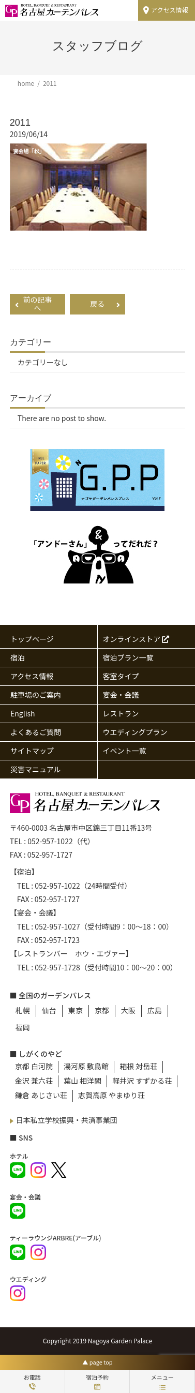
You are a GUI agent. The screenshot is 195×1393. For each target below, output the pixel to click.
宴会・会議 (121, 695)
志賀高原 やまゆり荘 (111, 1095)
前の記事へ (33, 303)
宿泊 (17, 657)
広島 (154, 1010)
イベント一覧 (124, 750)
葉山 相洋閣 (82, 1080)
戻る (105, 303)
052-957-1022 (49, 841)
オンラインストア (136, 639)
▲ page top (97, 1362)
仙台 (49, 1010)
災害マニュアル (35, 769)
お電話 (32, 1381)
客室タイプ (121, 676)
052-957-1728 (57, 967)
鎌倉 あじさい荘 (41, 1095)
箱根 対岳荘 (138, 1066)
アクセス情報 (169, 9)
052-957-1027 (57, 926)
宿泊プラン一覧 (128, 657)
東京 (75, 1010)
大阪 (128, 1010)
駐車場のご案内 (35, 695)
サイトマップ (32, 750)
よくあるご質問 (35, 732)
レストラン (121, 713)
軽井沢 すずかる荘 (142, 1080)
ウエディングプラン (135, 732)
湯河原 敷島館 (86, 1066)
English (22, 713)
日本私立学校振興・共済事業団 (66, 1120)
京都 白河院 (34, 1066)
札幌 (23, 1010)
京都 (102, 1010)
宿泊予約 (97, 1381)
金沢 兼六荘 (34, 1080)
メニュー (162, 1381)
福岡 (23, 1027)
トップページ (32, 639)
